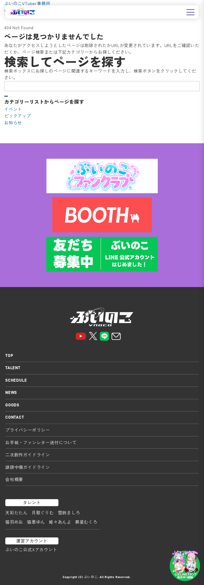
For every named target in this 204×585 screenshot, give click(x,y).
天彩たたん (16, 512)
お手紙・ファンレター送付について (41, 442)
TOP (9, 355)
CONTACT (14, 417)
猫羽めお (14, 522)
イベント (13, 109)
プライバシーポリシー (27, 430)
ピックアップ (17, 115)
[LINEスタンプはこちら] (185, 566)
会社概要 (14, 479)
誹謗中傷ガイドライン (27, 467)
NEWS (11, 392)
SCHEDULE (16, 380)
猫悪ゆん (36, 522)
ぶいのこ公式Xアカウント (31, 549)
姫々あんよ (60, 522)
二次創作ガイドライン (27, 454)
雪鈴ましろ (69, 512)
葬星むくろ (86, 522)
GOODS (12, 405)
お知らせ (13, 122)
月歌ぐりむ (43, 512)
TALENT (12, 368)
